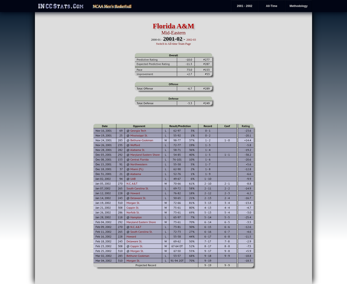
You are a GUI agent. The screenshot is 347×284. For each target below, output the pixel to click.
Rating (246, 126)
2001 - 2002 (244, 6)
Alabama (135, 174)
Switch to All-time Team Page (173, 43)
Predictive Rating (147, 59)
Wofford (135, 145)
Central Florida (139, 159)
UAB (133, 179)
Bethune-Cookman (141, 140)
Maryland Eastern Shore (145, 154)
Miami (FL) (136, 169)
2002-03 (191, 39)
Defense (173, 98)
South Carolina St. (138, 188)
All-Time (271, 6)
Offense (173, 84)
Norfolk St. (133, 212)
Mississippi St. (139, 135)
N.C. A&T (132, 183)
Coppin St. (133, 207)
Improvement (145, 74)
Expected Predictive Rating (153, 64)
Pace (139, 69)
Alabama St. (137, 150)
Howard (135, 193)
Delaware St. (138, 198)
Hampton (136, 217)
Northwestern (138, 164)
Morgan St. (133, 203)
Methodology (299, 6)
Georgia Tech (138, 130)
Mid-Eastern (173, 32)
